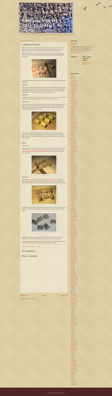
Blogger (63, 393)
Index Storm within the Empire (86, 63)
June (72, 96)
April (72, 76)
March (72, 78)
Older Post (64, 295)
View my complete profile (76, 52)
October (72, 88)
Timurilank (74, 43)
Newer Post (23, 295)
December (73, 84)
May (72, 98)
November (73, 86)
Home (44, 295)
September (73, 90)
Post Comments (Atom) (31, 298)
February (73, 80)
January (72, 82)
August (72, 92)
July (72, 94)
